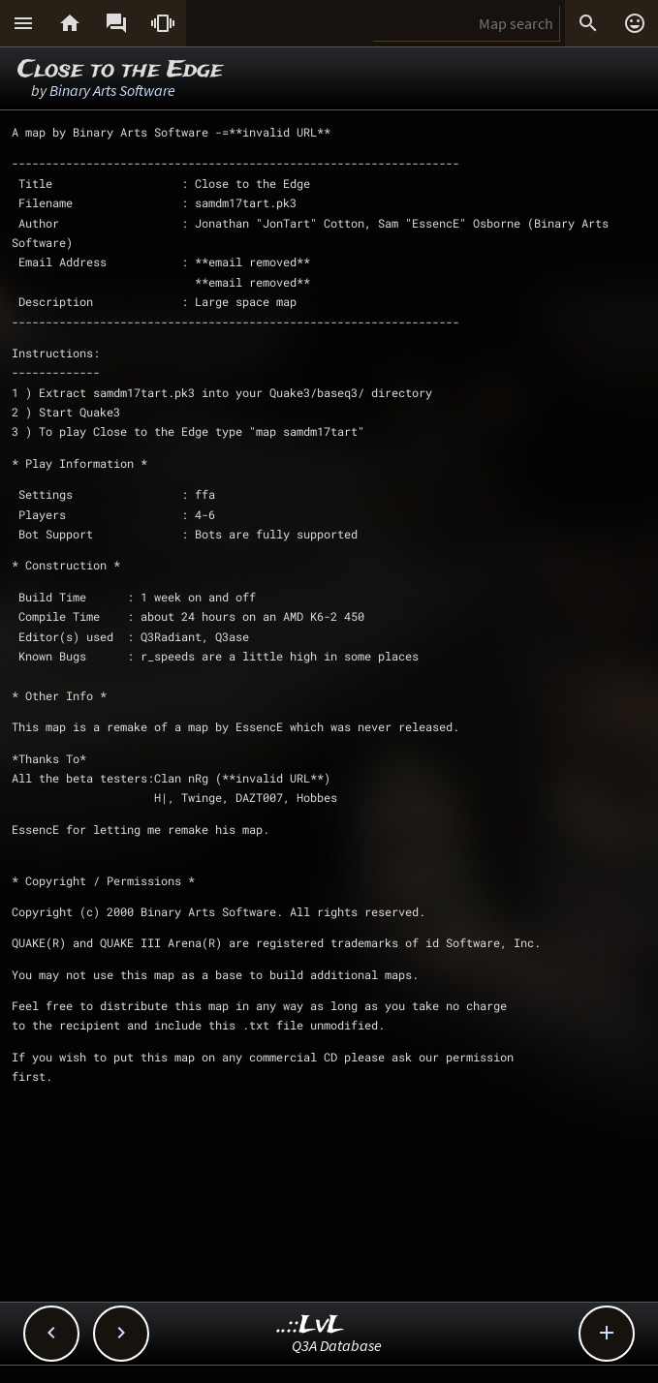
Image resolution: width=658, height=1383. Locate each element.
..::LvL (310, 1325)
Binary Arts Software (112, 90)
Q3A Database (337, 1345)
